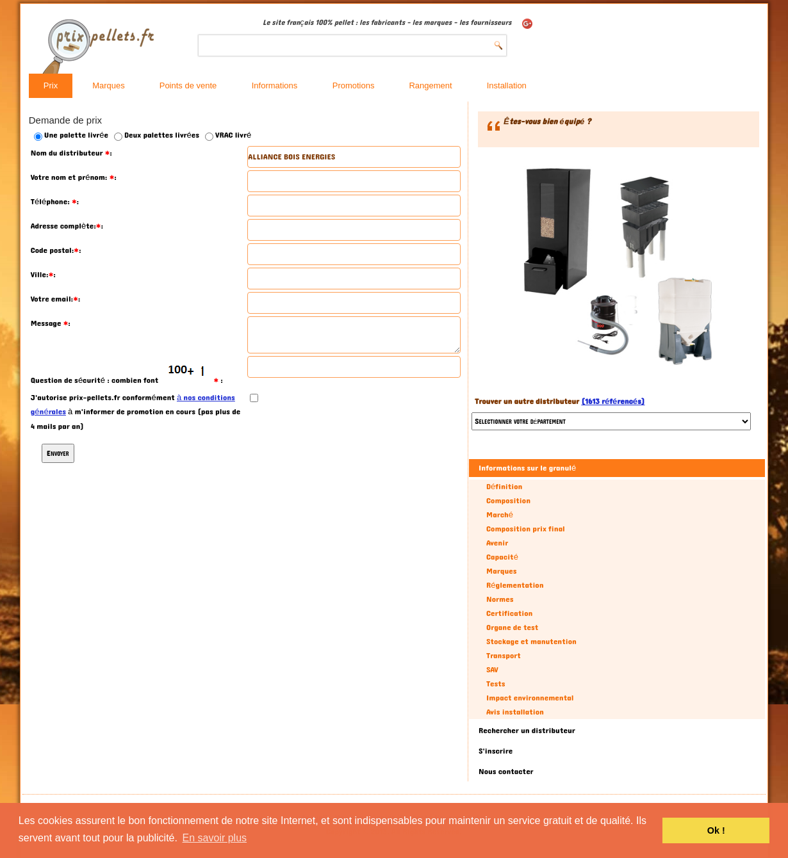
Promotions (353, 85)
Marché (499, 515)
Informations (275, 85)
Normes (499, 599)
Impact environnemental (529, 698)
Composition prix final (525, 529)
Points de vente (188, 85)
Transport (503, 656)
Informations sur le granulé (527, 468)
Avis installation (515, 712)
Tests (495, 684)
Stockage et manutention (531, 642)
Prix (51, 85)
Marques (108, 85)
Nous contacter (506, 771)
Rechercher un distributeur (527, 730)
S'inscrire (496, 751)
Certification (509, 613)
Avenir (497, 543)
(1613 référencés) (612, 401)
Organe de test (512, 627)
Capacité (502, 557)
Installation (507, 85)
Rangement (430, 85)
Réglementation (514, 585)
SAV (492, 670)
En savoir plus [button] (215, 837)
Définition (504, 487)
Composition (508, 501)
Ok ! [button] (716, 830)
